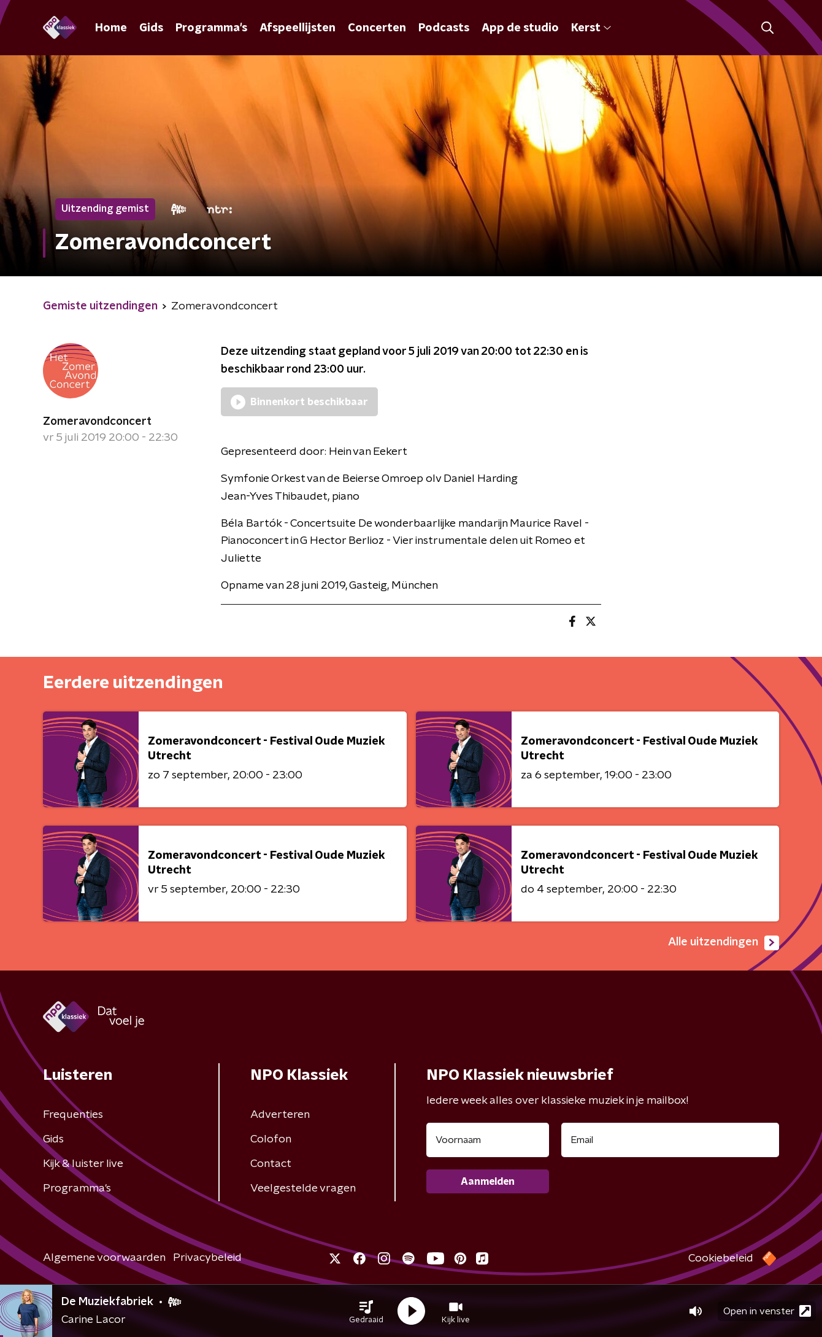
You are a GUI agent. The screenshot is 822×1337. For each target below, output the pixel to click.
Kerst (591, 28)
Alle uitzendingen (723, 943)
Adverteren (280, 1114)
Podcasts (443, 28)
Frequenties (73, 1114)
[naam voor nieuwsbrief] (487, 1140)
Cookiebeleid (720, 1258)
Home (111, 28)
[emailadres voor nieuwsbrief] (670, 1140)
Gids (151, 28)
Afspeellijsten (297, 28)
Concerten (377, 28)
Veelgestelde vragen (303, 1188)
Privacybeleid (207, 1257)
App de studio (520, 28)
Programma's (211, 28)
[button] (366, 1311)
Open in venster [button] (767, 1311)
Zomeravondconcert (97, 421)
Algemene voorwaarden (104, 1257)
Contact (270, 1163)
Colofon (270, 1139)
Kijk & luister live (83, 1163)
